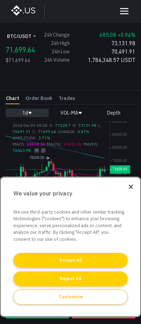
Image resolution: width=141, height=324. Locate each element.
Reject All (70, 278)
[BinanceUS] (26, 11)
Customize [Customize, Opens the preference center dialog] (71, 297)
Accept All (70, 260)
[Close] (131, 186)
